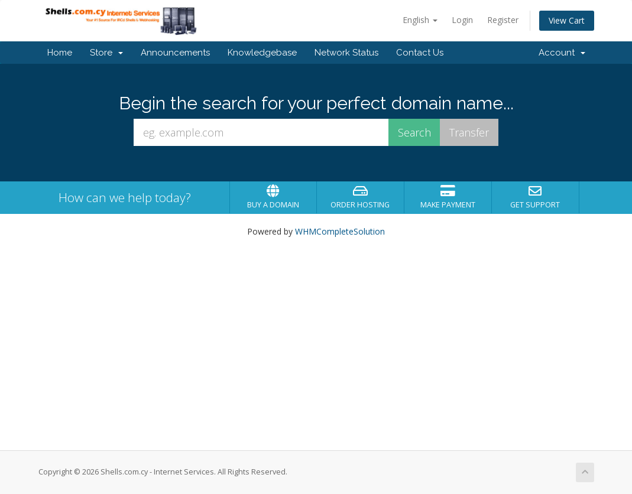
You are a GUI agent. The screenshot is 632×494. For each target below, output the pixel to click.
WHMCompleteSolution (340, 231)
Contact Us (419, 52)
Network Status (346, 52)
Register (502, 19)
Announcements (175, 52)
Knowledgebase (262, 52)
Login (462, 19)
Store (106, 52)
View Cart (567, 20)
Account (562, 52)
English (420, 19)
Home (59, 52)
